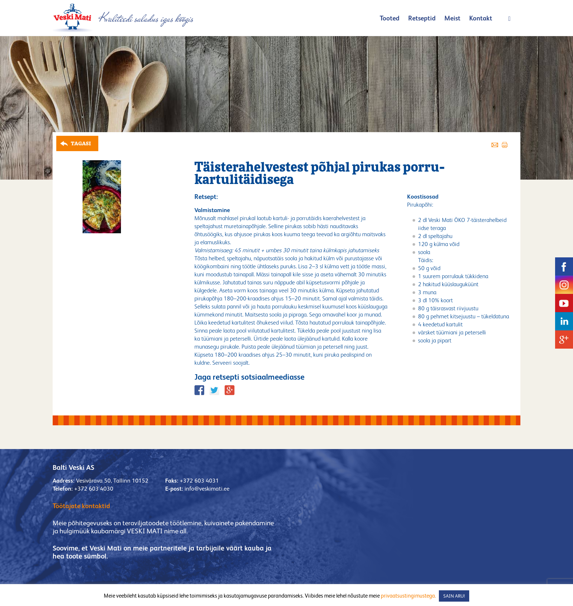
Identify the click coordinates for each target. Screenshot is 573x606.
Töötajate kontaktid (81, 506)
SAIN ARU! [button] (454, 596)
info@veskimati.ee (207, 488)
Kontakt (480, 18)
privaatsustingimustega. (408, 595)
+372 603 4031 (199, 480)
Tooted (389, 18)
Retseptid (422, 18)
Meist (452, 18)
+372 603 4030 (93, 488)
